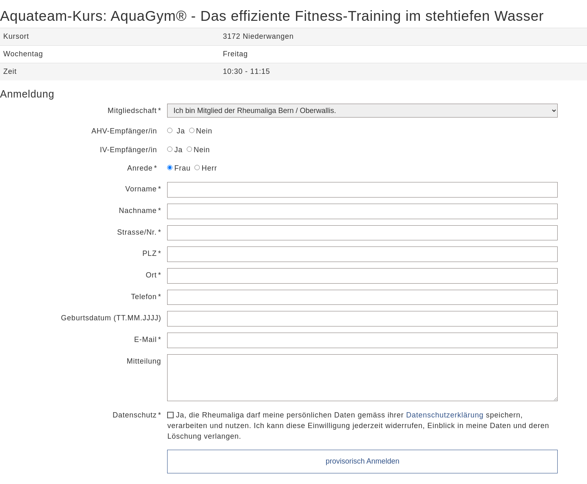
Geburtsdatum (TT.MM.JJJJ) (111, 318)
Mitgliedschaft (132, 111)
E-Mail (145, 339)
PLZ (149, 253)
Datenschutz (135, 415)
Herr (205, 168)
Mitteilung (144, 361)
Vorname (141, 189)
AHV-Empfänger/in (124, 131)
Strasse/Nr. (137, 232)
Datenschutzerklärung (444, 415)
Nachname (138, 210)
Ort (151, 275)
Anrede (140, 168)
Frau (178, 168)
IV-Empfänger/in (128, 150)
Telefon (144, 297)
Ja (176, 131)
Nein (200, 131)
